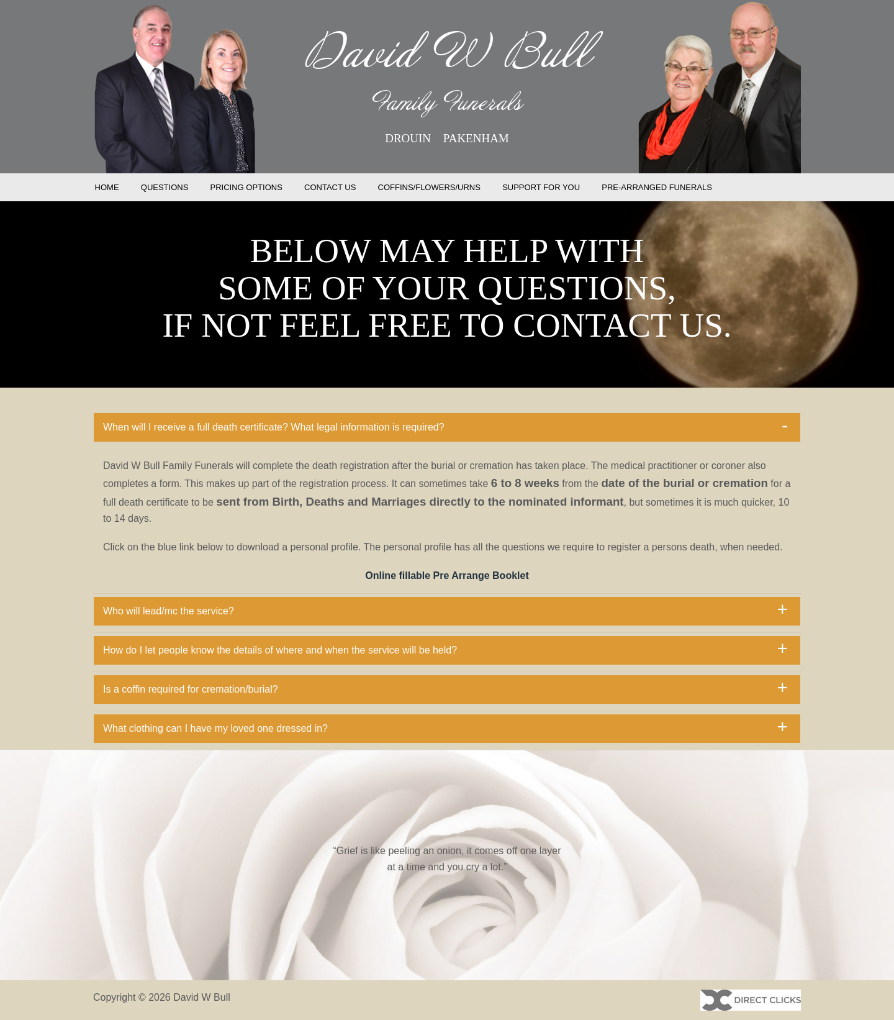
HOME (107, 187)
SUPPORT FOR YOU (541, 187)
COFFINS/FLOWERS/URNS (429, 187)
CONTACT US (330, 187)
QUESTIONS (165, 187)
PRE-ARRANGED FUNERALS (657, 187)
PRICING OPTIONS (246, 187)
